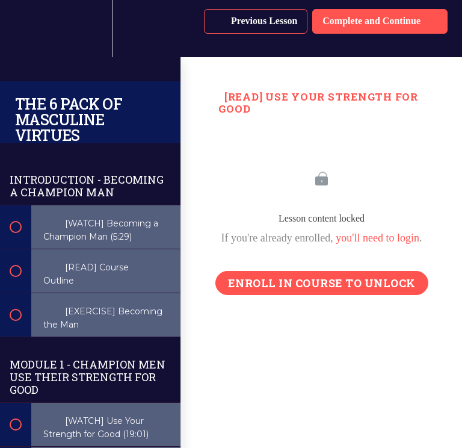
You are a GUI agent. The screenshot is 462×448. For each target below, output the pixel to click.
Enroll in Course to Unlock (322, 283)
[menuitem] (90, 28)
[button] (22, 28)
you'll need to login (377, 238)
